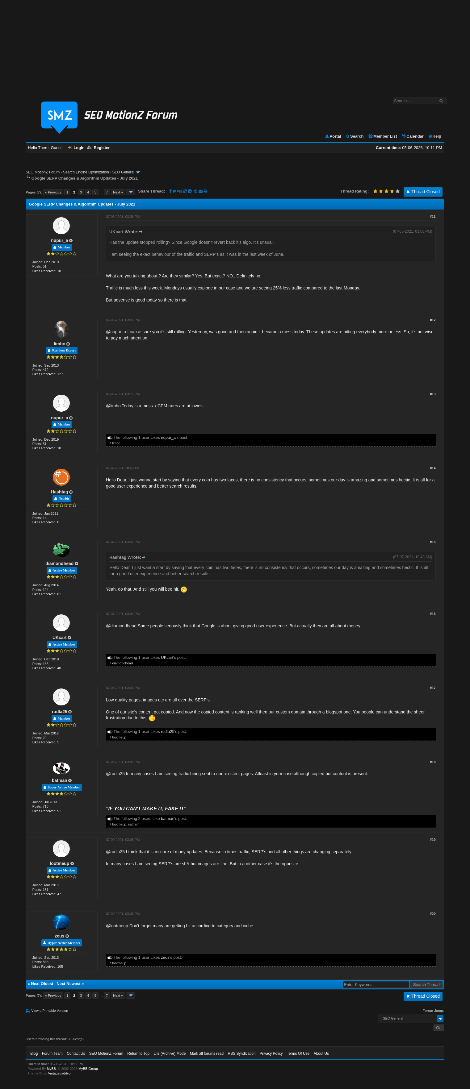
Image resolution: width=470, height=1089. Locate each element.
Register (98, 147)
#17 (432, 688)
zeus (59, 935)
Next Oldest (42, 983)
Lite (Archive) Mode (169, 1053)
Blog (34, 1053)
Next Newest (68, 983)
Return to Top (138, 1053)
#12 (432, 320)
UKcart (59, 637)
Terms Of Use (298, 1053)
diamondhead (59, 563)
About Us (321, 1053)
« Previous (53, 192)
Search (354, 136)
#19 (432, 840)
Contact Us (76, 1053)
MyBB (51, 1068)
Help (434, 136)
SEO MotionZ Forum (43, 172)
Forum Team (52, 1053)
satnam (133, 824)
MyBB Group (88, 1068)
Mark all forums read (207, 1053)
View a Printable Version (49, 1010)
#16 (432, 614)
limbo (59, 343)
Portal (333, 136)
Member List (382, 136)
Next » (118, 192)
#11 (432, 216)
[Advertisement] (235, 45)
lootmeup (119, 737)
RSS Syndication (242, 1053)
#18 (432, 762)
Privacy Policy (271, 1053)
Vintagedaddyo (59, 1073)
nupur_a (59, 240)
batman (59, 780)
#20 (432, 914)
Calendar (412, 136)
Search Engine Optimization (86, 172)
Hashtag (59, 491)
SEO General (123, 172)
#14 (432, 468)
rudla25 (59, 711)
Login (76, 147)
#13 (432, 394)
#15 (432, 542)
